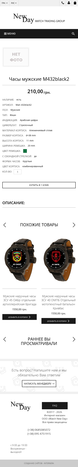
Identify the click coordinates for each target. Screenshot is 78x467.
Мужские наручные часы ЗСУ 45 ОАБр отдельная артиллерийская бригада (19, 300)
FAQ (54, 405)
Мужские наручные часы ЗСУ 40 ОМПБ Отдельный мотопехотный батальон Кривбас (58, 302)
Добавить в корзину (18, 317)
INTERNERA (49, 463)
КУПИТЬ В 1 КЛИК (39, 185)
